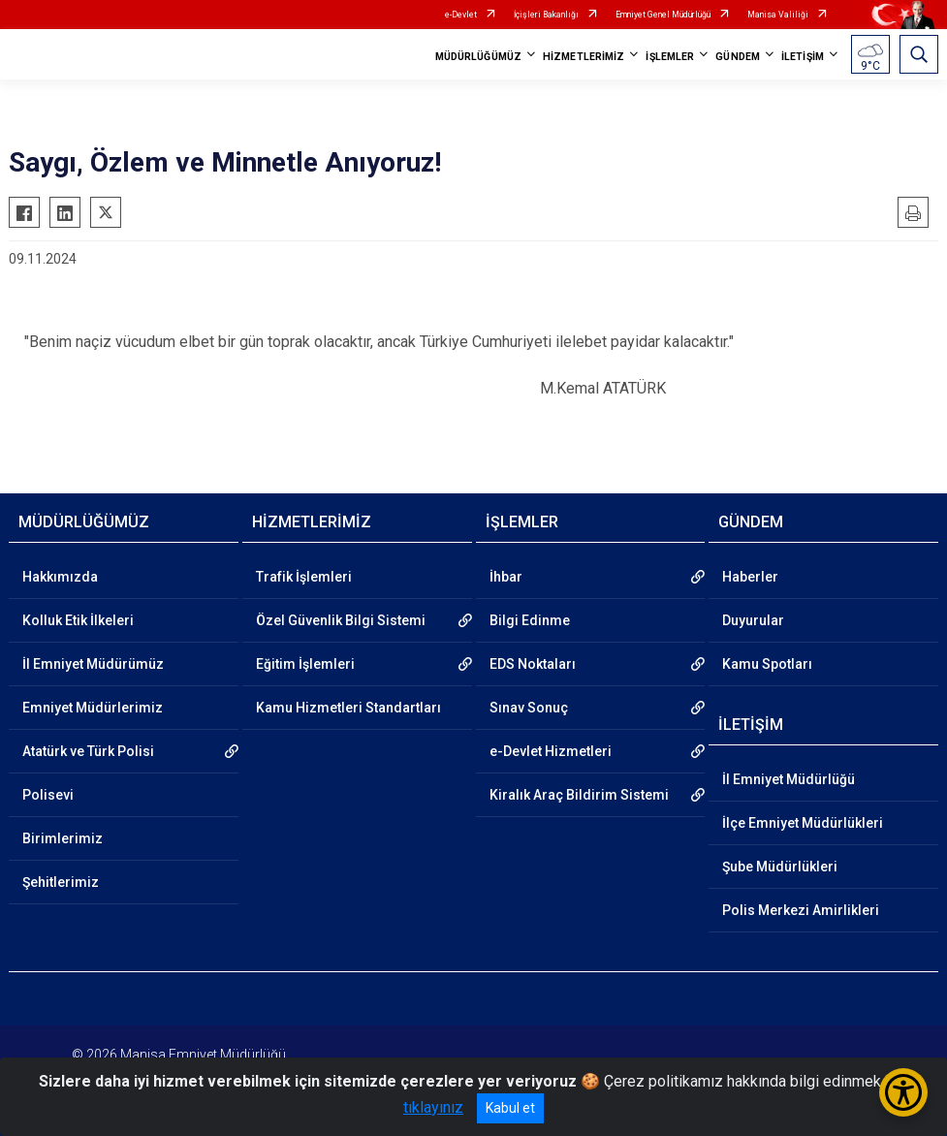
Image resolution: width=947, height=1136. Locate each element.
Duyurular (753, 620)
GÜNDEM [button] (737, 56)
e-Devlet (461, 14)
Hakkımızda (60, 576)
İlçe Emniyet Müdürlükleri (802, 823)
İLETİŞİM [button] (802, 56)
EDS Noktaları (532, 664)
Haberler (750, 576)
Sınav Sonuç (528, 707)
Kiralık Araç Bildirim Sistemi (579, 795)
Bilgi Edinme (529, 620)
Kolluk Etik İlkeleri (78, 620)
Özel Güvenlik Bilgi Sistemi (341, 620)
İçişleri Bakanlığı (546, 14)
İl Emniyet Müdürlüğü (788, 779)
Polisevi (48, 795)
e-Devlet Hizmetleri (550, 751)
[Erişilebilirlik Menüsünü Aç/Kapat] (903, 1092)
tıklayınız (433, 1107)
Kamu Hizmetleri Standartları (348, 707)
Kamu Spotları (767, 664)
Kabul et (510, 1108)
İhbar (505, 576)
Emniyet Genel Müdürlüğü (663, 14)
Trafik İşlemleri (304, 576)
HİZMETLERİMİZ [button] (583, 56)
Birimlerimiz (62, 838)
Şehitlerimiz (60, 882)
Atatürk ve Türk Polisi (88, 751)
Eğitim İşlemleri (305, 664)
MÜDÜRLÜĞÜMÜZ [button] (478, 56)
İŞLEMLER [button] (670, 56)
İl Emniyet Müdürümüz (93, 664)
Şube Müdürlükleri (779, 866)
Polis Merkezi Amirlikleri (800, 910)
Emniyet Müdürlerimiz (92, 707)
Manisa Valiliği (777, 14)
